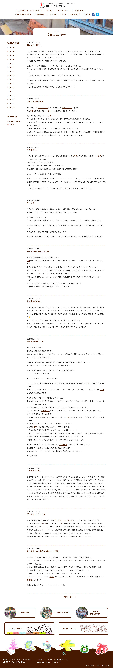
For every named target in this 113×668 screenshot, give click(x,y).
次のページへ (70, 597)
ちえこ (74, 156)
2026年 (11, 47)
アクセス (63, 14)
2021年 (11, 67)
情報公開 (53, 14)
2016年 (11, 87)
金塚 (28, 261)
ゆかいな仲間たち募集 (23, 14)
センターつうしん (64, 11)
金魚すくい (45, 411)
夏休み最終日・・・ (35, 341)
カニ (62, 523)
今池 (31, 111)
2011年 (11, 107)
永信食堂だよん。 (34, 301)
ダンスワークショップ (36, 514)
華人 (35, 424)
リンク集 (87, 14)
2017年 (11, 83)
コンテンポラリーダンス (63, 520)
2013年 (11, 99)
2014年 (11, 95)
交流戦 (29, 580)
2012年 (11, 103)
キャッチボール (33, 470)
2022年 (11, 63)
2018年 (11, 79)
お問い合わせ (75, 14)
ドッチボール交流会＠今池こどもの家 (42, 551)
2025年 (11, 51)
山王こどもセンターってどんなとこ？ (28, 11)
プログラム (50, 11)
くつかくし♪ (32, 150)
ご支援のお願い (40, 14)
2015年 (11, 91)
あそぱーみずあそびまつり (38, 251)
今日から (30, 203)
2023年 (11, 59)
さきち (52, 577)
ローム (90, 383)
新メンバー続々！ (34, 45)
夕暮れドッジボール (35, 101)
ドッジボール (43, 108)
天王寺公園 (63, 445)
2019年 (11, 75)
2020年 (11, 71)
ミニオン (67, 417)
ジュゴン (36, 274)
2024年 (11, 55)
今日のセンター (80, 11)
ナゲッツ (43, 523)
